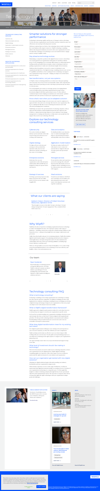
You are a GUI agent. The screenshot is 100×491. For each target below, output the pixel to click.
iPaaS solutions (9, 53)
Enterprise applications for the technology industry (13, 81)
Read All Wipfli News (80, 465)
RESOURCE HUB (79, 5)
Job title (76, 56)
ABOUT (72, 5)
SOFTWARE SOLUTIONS (63, 5)
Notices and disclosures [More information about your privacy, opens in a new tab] (32, 483)
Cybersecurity (8, 38)
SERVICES (54, 5)
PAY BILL (74, 2)
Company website (79, 71)
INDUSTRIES (48, 5)
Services (12, 27)
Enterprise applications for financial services (14, 70)
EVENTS (86, 5)
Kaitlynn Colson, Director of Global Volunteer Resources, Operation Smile (48, 202)
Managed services (10, 49)
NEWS (59, 2)
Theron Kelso (80, 148)
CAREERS (91, 5)
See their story (81, 130)
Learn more (56, 422)
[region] (24, 482)
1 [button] (46, 214)
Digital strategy (9, 43)
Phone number (78, 66)
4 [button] (52, 214)
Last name (77, 51)
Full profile (57, 280)
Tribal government (58, 457)
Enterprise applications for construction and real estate (15, 66)
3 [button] (50, 214)
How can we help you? (80, 76)
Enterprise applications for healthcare (15, 73)
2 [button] (48, 214)
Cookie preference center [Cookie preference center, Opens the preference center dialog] (28, 487)
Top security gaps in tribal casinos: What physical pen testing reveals (61, 450)
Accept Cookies (41, 486)
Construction (57, 419)
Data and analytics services (12, 41)
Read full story (76, 144)
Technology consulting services (24, 27)
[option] (49, 205)
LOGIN (69, 2)
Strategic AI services (10, 51)
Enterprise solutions (10, 47)
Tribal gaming (57, 455)
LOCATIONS (64, 2)
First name (77, 46)
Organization (78, 61)
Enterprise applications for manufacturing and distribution (16, 76)
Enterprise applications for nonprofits (14, 78)
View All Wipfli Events (57, 465)
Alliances (7, 56)
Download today (34, 406)
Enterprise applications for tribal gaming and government (15, 85)
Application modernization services (14, 45)
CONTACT (54, 2)
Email (75, 42)
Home (7, 27)
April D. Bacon (80, 136)
